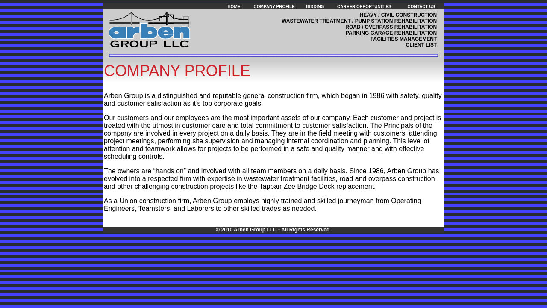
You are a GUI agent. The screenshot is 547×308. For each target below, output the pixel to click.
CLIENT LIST (421, 45)
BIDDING (315, 6)
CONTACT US (421, 6)
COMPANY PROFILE (274, 6)
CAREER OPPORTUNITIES (364, 6)
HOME (233, 6)
